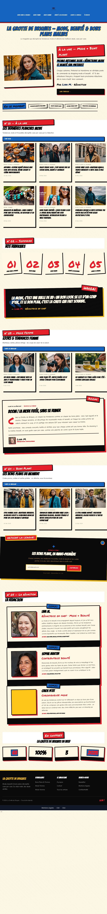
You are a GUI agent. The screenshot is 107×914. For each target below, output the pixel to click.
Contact (59, 786)
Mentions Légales (48, 808)
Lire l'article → (65, 91)
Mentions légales (84, 786)
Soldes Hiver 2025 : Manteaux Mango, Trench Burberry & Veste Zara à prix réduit (89, 169)
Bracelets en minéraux (89, 106)
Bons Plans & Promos (23, 15)
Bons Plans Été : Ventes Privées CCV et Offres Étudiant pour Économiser (53, 378)
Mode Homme (47, 15)
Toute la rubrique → (11, 348)
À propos (87, 15)
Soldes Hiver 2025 (72, 106)
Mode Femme (37, 15)
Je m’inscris (74, 568)
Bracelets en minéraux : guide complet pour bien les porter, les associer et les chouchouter (19, 212)
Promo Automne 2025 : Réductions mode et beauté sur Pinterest (79, 63)
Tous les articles (62, 789)
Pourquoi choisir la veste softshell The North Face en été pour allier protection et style (90, 212)
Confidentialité (83, 789)
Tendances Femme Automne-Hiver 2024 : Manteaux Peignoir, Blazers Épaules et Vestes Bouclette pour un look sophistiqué (54, 516)
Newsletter (82, 782)
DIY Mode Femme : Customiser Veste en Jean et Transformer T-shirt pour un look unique (18, 379)
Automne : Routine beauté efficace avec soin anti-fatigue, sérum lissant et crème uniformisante (18, 169)
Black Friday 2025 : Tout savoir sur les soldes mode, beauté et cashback (55, 168)
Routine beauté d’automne (37, 106)
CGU (63, 808)
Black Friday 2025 (56, 106)
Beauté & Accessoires (61, 15)
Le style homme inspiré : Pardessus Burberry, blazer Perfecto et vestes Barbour (88, 515)
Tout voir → (9, 139)
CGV (58, 808)
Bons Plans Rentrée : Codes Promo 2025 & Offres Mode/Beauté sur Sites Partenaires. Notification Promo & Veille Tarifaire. (55, 214)
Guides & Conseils (75, 15)
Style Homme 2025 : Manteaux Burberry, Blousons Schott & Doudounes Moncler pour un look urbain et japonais (19, 515)
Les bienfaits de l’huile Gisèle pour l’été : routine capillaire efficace (90, 378)
